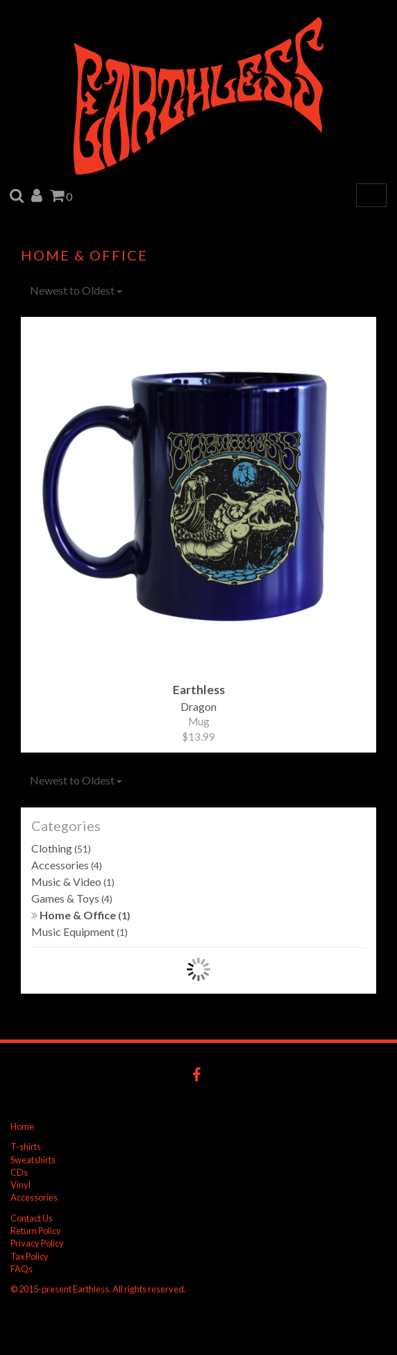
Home (22, 1126)
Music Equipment (79, 931)
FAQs (21, 1268)
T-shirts (25, 1146)
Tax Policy (29, 1256)
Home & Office (80, 914)
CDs (19, 1172)
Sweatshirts (33, 1159)
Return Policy (35, 1230)
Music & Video (73, 881)
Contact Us (31, 1218)
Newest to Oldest (76, 290)
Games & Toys (71, 898)
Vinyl (20, 1184)
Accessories (66, 864)
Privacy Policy (37, 1243)
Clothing (61, 848)
